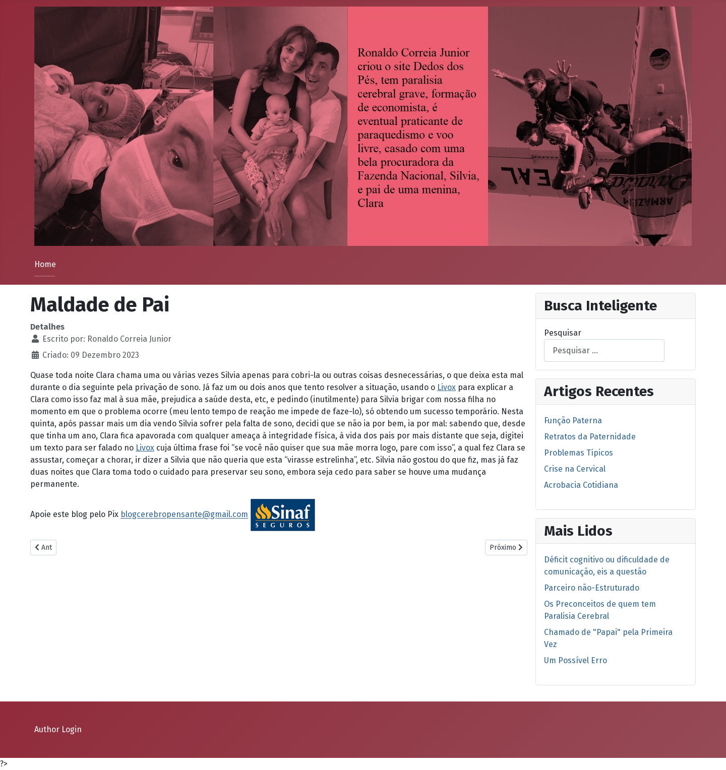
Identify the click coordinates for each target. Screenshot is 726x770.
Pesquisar (562, 333)
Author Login (58, 729)
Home (45, 264)
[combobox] (604, 350)
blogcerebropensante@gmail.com (184, 515)
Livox (446, 387)
